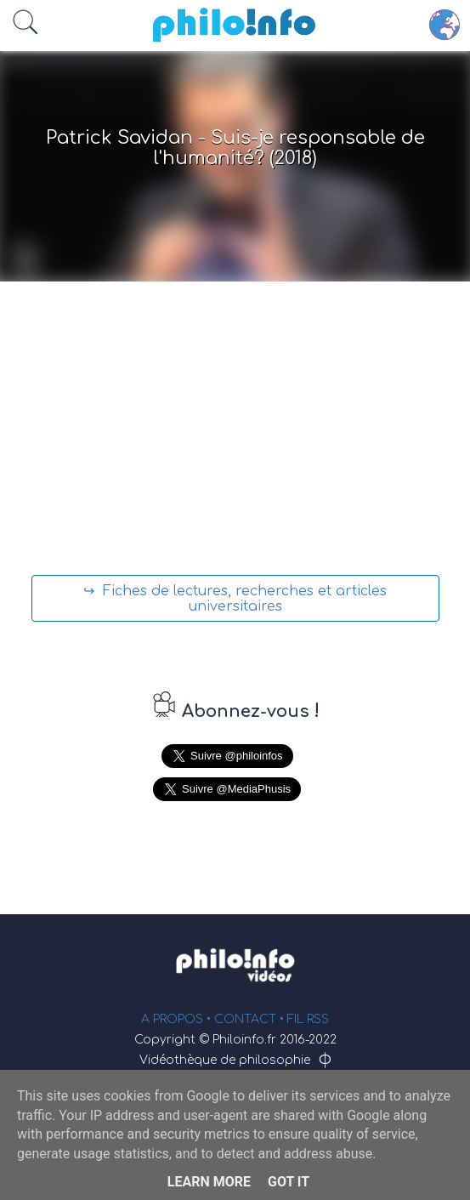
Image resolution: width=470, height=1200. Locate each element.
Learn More (209, 1182)
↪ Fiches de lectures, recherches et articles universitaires (235, 598)
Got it (288, 1182)
